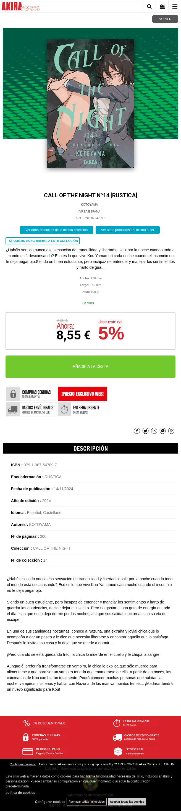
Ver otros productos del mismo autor (127, 230)
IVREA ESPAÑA (89, 211)
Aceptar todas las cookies (127, 801)
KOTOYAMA (89, 204)
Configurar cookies (23, 764)
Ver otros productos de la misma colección (56, 230)
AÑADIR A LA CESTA (91, 366)
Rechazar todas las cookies (87, 801)
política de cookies (20, 793)
